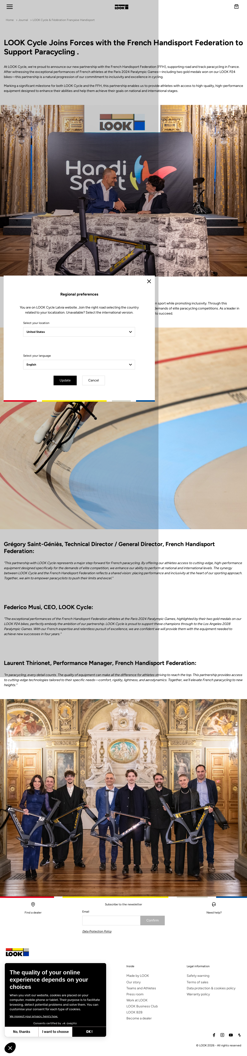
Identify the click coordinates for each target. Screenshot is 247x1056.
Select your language (81, 544)
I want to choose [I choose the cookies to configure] (55, 1032)
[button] (10, 1048)
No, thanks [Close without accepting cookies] (21, 1032)
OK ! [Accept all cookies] (89, 1032)
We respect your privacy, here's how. (34, 1016)
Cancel (137, 569)
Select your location (81, 512)
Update (110, 569)
